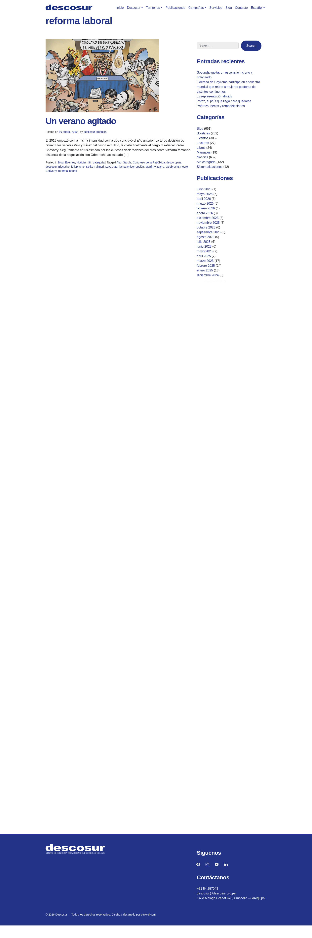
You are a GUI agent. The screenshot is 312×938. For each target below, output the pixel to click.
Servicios (215, 7)
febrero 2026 (206, 208)
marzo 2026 (205, 203)
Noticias (87, 165)
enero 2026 (205, 213)
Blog (228, 7)
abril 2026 (204, 198)
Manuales (204, 152)
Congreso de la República (144, 165)
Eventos (77, 165)
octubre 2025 (207, 227)
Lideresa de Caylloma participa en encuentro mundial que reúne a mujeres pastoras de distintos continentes (228, 86)
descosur (61, 169)
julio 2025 (208, 243)
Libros (201, 147)
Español (256, 7)
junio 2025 (209, 247)
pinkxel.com (148, 914)
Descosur (133, 7)
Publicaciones (175, 7)
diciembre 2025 (208, 218)
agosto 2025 (210, 238)
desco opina (165, 165)
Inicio (120, 7)
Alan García (123, 165)
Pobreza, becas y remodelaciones (221, 106)
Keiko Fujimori (98, 169)
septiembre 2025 (210, 232)
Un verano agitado (81, 121)
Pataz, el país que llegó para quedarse (224, 101)
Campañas (196, 7)
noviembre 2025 (209, 223)
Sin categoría (100, 165)
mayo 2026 (205, 194)
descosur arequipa (95, 131)
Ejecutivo (72, 169)
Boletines (203, 133)
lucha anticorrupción (129, 169)
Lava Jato (112, 169)
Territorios (153, 7)
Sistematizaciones (209, 166)
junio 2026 (204, 189)
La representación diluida (214, 96)
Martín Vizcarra (149, 169)
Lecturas (203, 143)
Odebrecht (164, 169)
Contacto (241, 7)
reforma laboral (75, 172)
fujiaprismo (84, 169)
